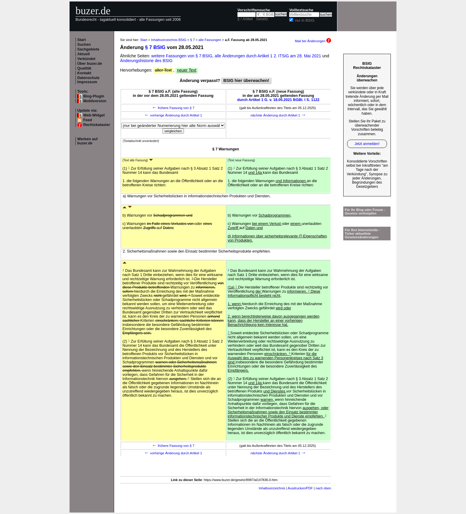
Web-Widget (94, 115)
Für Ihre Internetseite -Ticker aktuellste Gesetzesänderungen (362, 233)
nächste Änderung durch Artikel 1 (278, 115)
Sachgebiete (88, 49)
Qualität (84, 68)
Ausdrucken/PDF (300, 488)
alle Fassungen (210, 40)
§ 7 (192, 40)
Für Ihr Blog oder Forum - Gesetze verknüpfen (365, 211)
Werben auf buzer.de (87, 141)
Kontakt (84, 73)
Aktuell (83, 54)
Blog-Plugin (93, 96)
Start (81, 40)
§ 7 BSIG (155, 47)
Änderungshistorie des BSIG (146, 60)
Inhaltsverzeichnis (272, 488)
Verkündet (86, 59)
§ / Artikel (245, 19)
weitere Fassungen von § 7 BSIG (181, 55)
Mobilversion (94, 101)
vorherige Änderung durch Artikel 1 (173, 115)
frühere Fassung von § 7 (173, 108)
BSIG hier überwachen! (246, 80)
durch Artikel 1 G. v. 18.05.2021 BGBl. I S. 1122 (278, 100)
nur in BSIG (304, 20)
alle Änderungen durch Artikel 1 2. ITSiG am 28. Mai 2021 (268, 55)
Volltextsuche (301, 10)
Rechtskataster (96, 125)
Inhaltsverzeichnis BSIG (168, 40)
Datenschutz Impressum (88, 80)
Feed (87, 120)
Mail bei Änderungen (313, 41)
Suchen (84, 44)
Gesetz (262, 19)
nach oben (323, 488)
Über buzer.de (89, 64)
